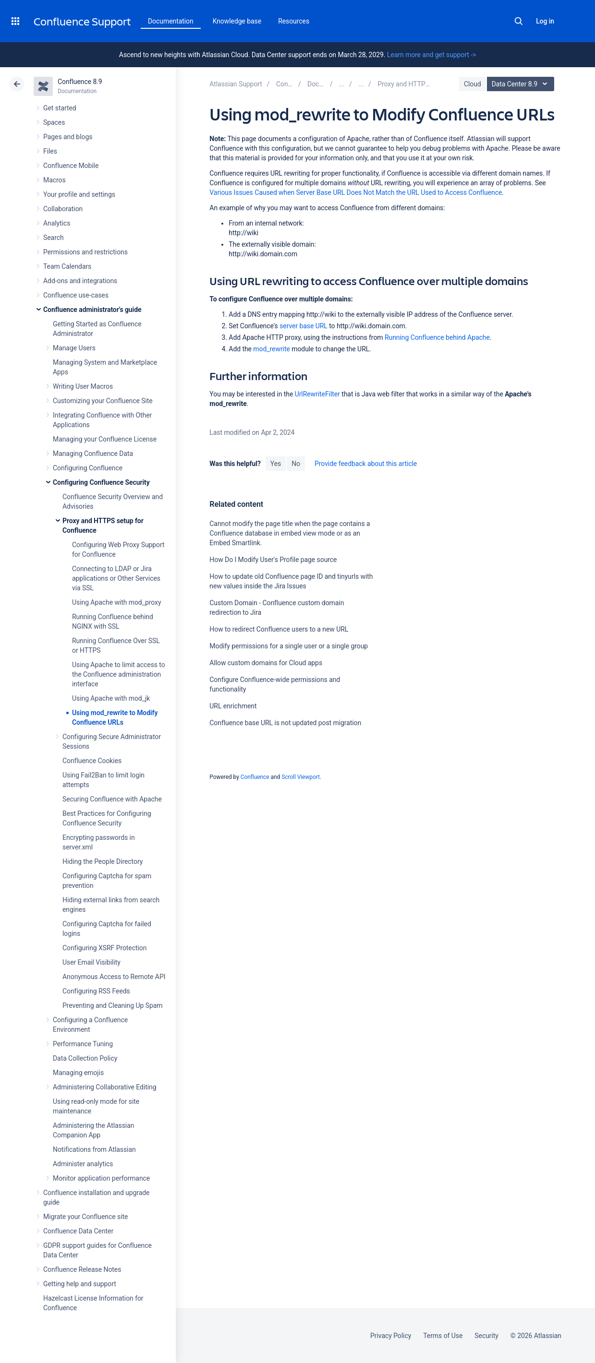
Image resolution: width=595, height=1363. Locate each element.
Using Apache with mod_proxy (116, 602)
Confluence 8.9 (80, 81)
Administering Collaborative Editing (105, 1087)
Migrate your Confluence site (85, 1216)
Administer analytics (83, 1164)
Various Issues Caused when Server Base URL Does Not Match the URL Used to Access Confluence (355, 192)
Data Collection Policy (85, 1058)
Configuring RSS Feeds (96, 991)
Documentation (171, 21)
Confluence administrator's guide (92, 309)
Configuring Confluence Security (101, 482)
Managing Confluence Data (93, 453)
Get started (59, 108)
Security (486, 1335)
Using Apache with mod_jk (111, 698)
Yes (275, 463)
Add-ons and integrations (80, 281)
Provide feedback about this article (366, 463)
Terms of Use (442, 1335)
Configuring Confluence (87, 468)
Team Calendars (67, 266)
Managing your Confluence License (105, 439)
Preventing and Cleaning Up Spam (112, 1005)
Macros (54, 180)
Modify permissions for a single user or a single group (288, 646)
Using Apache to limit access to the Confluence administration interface (118, 674)
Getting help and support (79, 1284)
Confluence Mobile (70, 165)
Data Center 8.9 (522, 84)
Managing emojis (78, 1072)
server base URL (303, 326)
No (295, 463)
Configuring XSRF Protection (104, 948)
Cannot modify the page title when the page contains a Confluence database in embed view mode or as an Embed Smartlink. (289, 533)
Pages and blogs (67, 137)
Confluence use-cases (76, 295)
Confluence (255, 777)
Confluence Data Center (78, 1231)
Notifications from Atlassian (94, 1149)
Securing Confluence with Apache (112, 799)
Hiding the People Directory (102, 861)
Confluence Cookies (91, 761)
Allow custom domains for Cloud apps (265, 663)
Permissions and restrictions (85, 252)
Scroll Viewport (300, 777)
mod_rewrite (271, 349)
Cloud (472, 84)
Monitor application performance (101, 1178)
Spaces (54, 122)
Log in (545, 21)
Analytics (56, 223)
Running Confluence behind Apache (437, 337)
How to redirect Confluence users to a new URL (278, 629)
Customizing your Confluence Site (103, 401)
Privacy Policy (390, 1335)
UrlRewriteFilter (317, 394)
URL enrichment (232, 706)
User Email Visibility (91, 962)
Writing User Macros (83, 386)
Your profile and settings (79, 194)
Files (50, 151)
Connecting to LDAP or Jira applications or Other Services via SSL (116, 578)
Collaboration (63, 209)
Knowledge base (237, 21)
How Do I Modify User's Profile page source (273, 559)
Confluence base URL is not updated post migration (285, 723)
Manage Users (74, 348)
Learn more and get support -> (431, 55)
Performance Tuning (83, 1044)
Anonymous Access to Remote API (113, 976)
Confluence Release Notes (82, 1269)
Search (518, 21)
